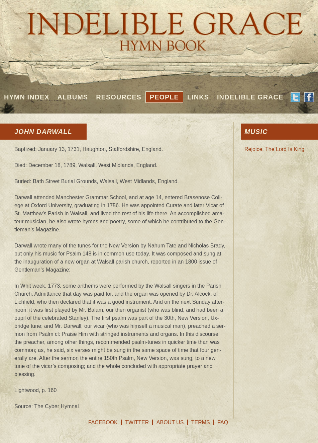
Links (198, 97)
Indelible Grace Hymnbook (159, 27)
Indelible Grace (250, 97)
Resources (118, 97)
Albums (73, 97)
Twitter (137, 422)
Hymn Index (26, 97)
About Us (170, 422)
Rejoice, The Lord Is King (274, 149)
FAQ (222, 422)
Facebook (103, 422)
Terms (200, 422)
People (164, 97)
